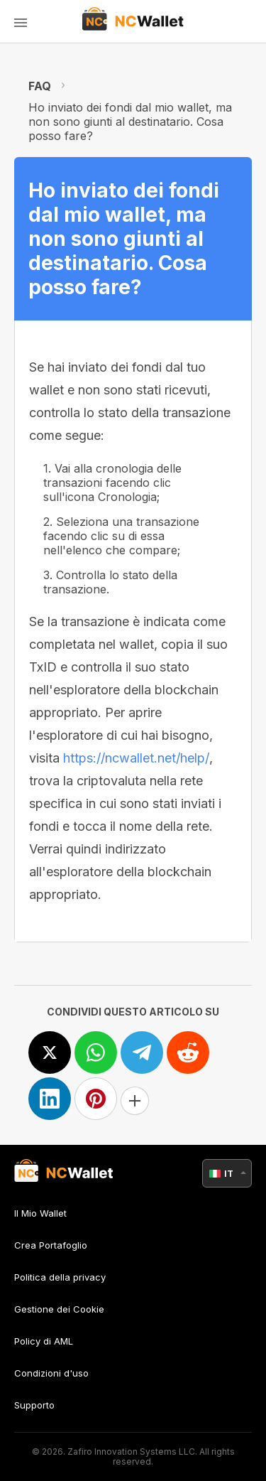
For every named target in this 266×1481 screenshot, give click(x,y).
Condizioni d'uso (51, 1373)
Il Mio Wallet (40, 1213)
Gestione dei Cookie (59, 1309)
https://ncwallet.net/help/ (136, 757)
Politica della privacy (60, 1277)
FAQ (39, 86)
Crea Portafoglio (50, 1245)
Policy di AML (43, 1341)
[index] (133, 21)
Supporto (34, 1405)
